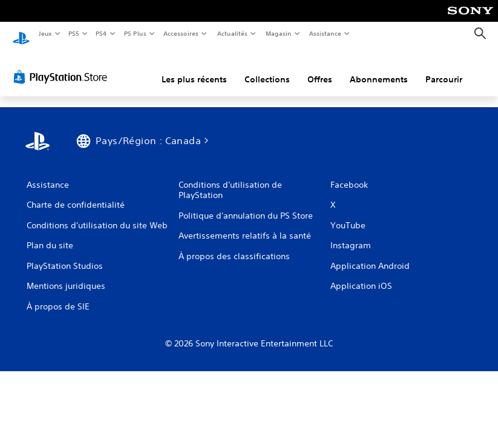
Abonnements (379, 68)
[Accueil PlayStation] (21, 34)
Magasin (278, 33)
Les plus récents (194, 68)
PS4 (102, 33)
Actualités (232, 33)
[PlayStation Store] (63, 66)
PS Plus (134, 33)
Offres (319, 68)
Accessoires (180, 33)
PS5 (74, 33)
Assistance (325, 33)
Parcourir (443, 68)
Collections (267, 68)
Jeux (45, 33)
